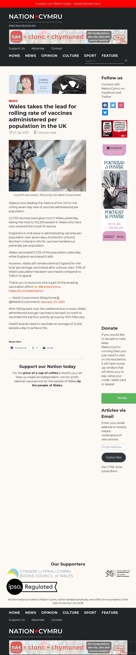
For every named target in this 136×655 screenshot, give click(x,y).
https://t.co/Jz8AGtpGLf (26, 291)
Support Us (17, 48)
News (30, 56)
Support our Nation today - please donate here (68, 3)
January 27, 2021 (53, 302)
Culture (71, 56)
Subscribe (113, 457)
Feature (110, 56)
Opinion (49, 56)
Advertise (37, 48)
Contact (56, 48)
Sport (90, 56)
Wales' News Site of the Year (22, 25)
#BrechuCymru (49, 286)
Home (14, 56)
